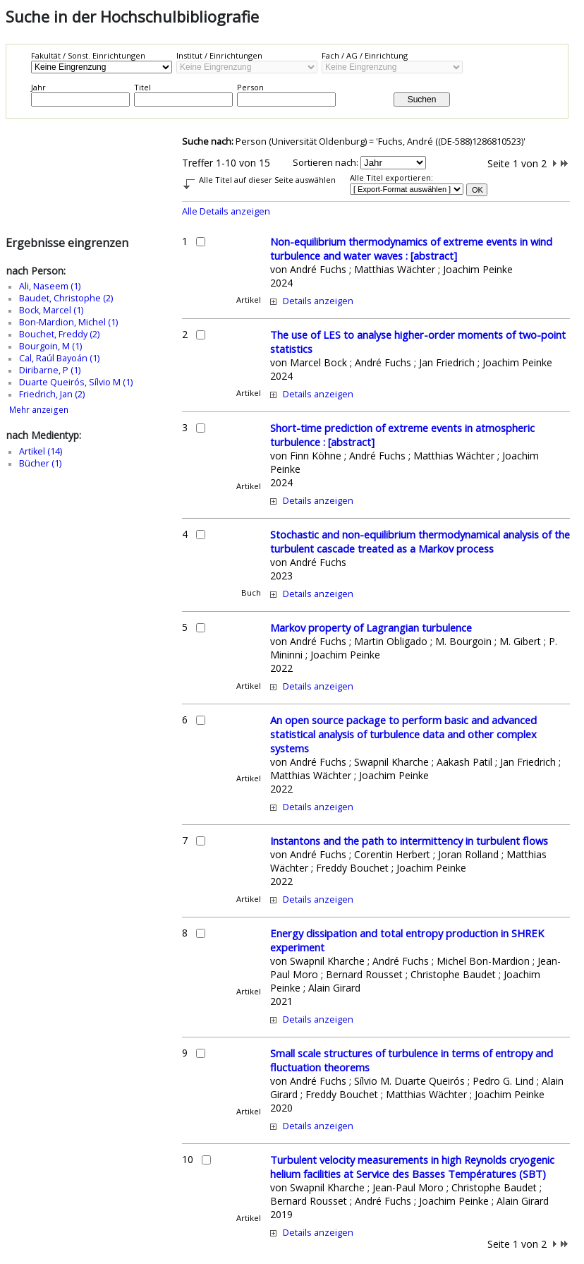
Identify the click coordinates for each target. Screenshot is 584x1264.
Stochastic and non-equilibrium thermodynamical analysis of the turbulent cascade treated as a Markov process (420, 541)
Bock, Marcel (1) (51, 310)
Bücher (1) (40, 463)
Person (250, 87)
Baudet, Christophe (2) (66, 298)
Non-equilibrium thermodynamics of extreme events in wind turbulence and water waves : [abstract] (411, 248)
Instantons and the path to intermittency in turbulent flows (409, 840)
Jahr (38, 87)
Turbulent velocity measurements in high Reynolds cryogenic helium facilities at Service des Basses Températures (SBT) (412, 1166)
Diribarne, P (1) (49, 370)
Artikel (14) (40, 451)
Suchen (422, 99)
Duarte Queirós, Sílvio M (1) (76, 382)
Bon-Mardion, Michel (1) (68, 322)
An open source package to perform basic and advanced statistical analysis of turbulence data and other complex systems (403, 734)
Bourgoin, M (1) (50, 346)
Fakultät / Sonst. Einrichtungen (88, 55)
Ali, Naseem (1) (49, 286)
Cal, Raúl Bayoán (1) (59, 358)
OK (477, 190)
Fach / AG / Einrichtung (365, 55)
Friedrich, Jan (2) (52, 394)
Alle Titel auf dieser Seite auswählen (267, 179)
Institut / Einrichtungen (219, 55)
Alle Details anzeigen (226, 211)
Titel (142, 87)
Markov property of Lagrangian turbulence (371, 627)
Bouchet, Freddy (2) (59, 334)
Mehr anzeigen (38, 410)
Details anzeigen (318, 301)
